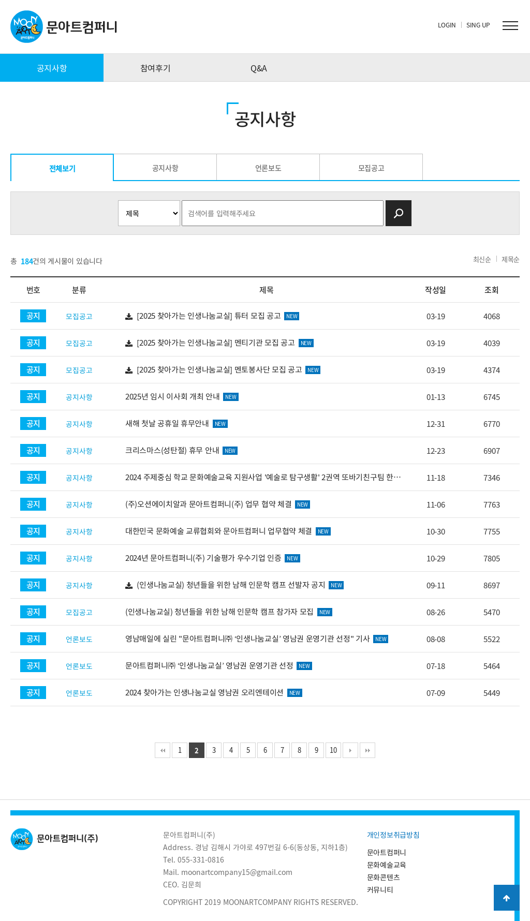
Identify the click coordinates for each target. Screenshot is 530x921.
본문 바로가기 (0, 0)
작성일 (435, 289)
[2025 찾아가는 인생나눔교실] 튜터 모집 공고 (212, 316)
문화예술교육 (386, 864)
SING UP (478, 24)
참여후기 (155, 68)
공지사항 (52, 68)
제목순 (511, 259)
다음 (350, 750)
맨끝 (367, 750)
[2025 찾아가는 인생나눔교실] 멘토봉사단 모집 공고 (222, 370)
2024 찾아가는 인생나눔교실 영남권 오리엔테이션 (213, 692)
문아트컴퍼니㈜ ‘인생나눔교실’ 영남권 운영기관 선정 (218, 665)
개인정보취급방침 (393, 834)
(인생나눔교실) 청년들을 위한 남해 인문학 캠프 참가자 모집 (228, 611)
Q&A (259, 68)
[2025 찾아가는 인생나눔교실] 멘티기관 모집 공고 (219, 343)
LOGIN (447, 24)
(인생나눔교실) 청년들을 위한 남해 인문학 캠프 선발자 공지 (234, 585)
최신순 (482, 259)
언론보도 (268, 167)
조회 (491, 289)
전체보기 (62, 168)
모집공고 (371, 167)
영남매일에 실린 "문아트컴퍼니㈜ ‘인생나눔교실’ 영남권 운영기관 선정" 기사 (256, 638)
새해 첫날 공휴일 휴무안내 (176, 423)
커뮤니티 (380, 889)
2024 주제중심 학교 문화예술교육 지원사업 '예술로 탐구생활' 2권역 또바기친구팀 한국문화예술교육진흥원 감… (266, 477)
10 (333, 750)
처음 (162, 750)
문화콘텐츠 (383, 877)
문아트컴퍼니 (386, 852)
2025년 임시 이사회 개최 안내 (181, 396)
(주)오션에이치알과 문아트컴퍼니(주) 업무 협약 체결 (217, 504)
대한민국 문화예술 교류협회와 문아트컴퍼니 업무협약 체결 (228, 531)
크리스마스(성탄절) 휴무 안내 (181, 450)
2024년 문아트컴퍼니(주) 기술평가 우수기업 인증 (212, 557)
